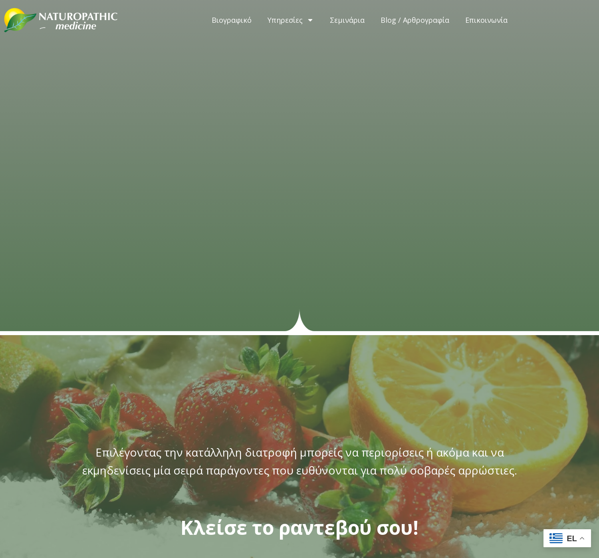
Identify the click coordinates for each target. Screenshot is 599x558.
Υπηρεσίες (291, 20)
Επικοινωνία (486, 20)
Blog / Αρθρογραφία (415, 20)
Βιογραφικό (232, 20)
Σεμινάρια (347, 20)
